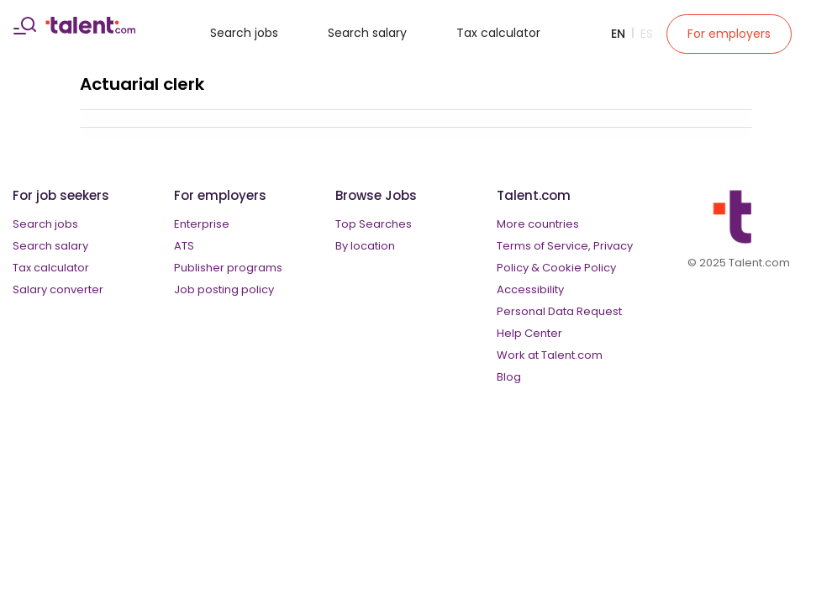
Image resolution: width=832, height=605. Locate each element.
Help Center (529, 333)
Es (646, 33)
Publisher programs (228, 268)
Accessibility (530, 289)
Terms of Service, (544, 246)
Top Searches (373, 224)
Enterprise (201, 224)
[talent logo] (90, 29)
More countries (538, 224)
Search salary (367, 32)
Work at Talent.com (550, 355)
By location (365, 246)
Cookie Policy (579, 268)
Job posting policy (224, 289)
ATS (184, 246)
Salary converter (58, 289)
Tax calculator (498, 32)
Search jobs (244, 32)
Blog (509, 377)
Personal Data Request (559, 311)
